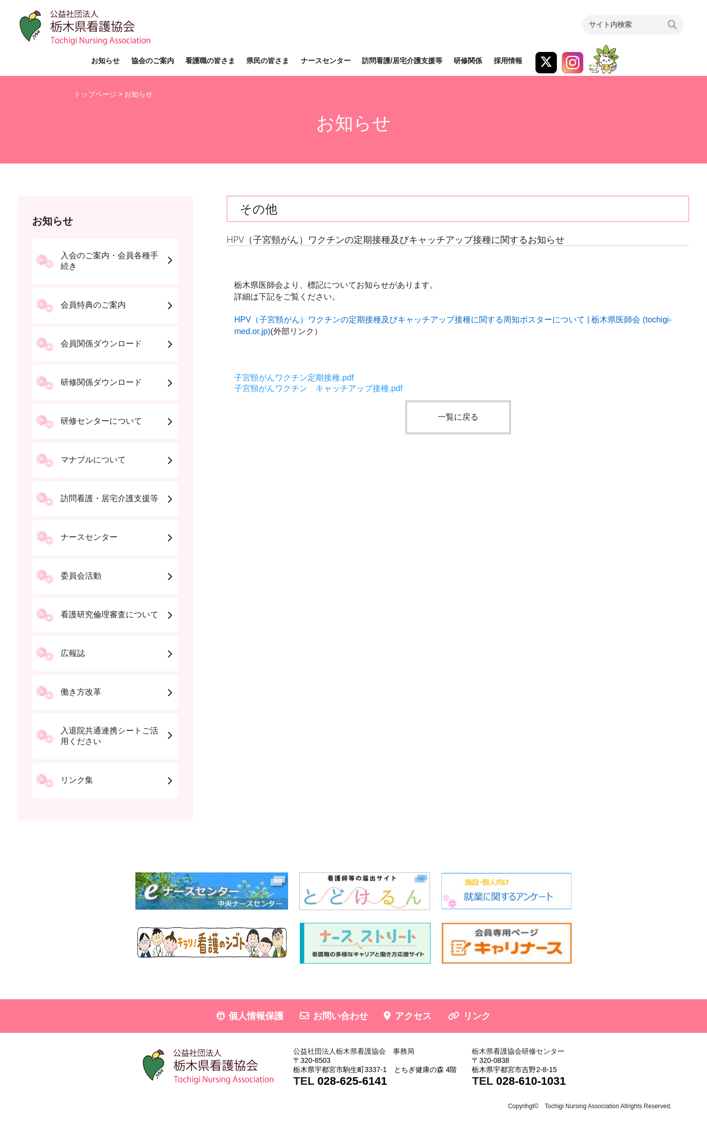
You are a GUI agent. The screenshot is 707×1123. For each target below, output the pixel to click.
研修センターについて (101, 421)
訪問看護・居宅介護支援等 (109, 498)
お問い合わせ (340, 1016)
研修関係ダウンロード (101, 382)
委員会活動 (81, 575)
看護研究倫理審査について (109, 614)
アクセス (413, 1016)
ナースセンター (326, 61)
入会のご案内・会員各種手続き (109, 260)
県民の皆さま (267, 61)
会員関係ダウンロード (101, 343)
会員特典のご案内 (93, 304)
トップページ (95, 94)
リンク (477, 1016)
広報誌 (73, 653)
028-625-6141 (352, 1081)
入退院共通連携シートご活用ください (109, 736)
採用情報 (508, 61)
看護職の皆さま (210, 61)
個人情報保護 (256, 1016)
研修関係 (468, 61)
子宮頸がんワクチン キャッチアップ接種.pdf (318, 388)
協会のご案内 (152, 61)
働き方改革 (81, 692)
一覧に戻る (458, 417)
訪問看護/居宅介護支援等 (402, 61)
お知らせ (105, 61)
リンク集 (77, 780)
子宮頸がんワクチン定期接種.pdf (294, 377)
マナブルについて (93, 459)
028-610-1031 (531, 1081)
